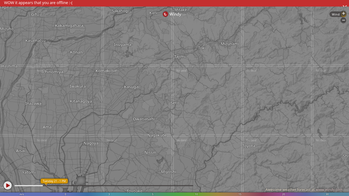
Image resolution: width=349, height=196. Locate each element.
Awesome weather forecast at (304, 189)
